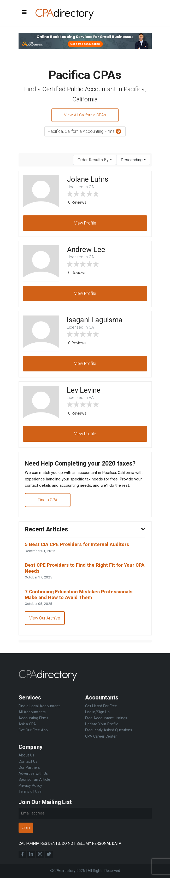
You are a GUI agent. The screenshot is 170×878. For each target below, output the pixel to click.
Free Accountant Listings (106, 718)
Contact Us (28, 761)
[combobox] (94, 160)
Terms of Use (30, 791)
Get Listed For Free (101, 706)
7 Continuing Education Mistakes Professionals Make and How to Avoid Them (81, 600)
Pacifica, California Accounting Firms (85, 132)
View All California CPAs (85, 115)
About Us (26, 755)
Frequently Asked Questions (108, 730)
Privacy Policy (30, 785)
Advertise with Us (33, 773)
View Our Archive (45, 624)
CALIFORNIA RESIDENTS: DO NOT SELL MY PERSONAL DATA (70, 843)
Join (26, 827)
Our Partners (29, 767)
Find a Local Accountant (39, 706)
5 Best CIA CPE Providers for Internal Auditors (79, 549)
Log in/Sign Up (97, 712)
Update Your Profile (101, 724)
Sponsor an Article (34, 779)
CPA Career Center (101, 736)
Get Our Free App (33, 730)
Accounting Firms (33, 718)
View (85, 223)
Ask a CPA (27, 724)
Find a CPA (48, 503)
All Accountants (32, 712)
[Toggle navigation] (24, 12)
